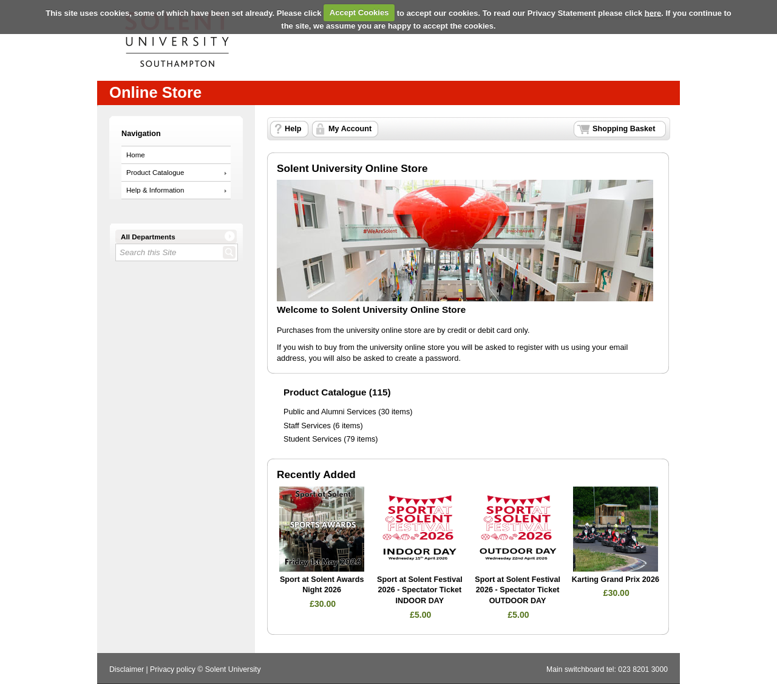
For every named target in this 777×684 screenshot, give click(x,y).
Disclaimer (126, 669)
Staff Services (307, 426)
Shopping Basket (623, 129)
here (653, 12)
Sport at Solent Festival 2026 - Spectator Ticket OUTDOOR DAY (517, 590)
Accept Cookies (359, 12)
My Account (350, 129)
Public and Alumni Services (329, 412)
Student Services (312, 439)
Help (293, 129)
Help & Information (155, 190)
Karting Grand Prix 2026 (615, 579)
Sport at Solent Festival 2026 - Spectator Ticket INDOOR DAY (420, 590)
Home (135, 155)
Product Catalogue (155, 172)
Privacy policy (172, 669)
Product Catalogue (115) (337, 392)
